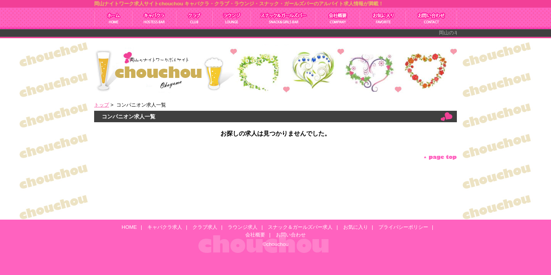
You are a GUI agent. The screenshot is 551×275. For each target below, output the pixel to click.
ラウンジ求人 (232, 18)
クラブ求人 (194, 18)
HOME (129, 227)
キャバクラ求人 (154, 18)
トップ (101, 105)
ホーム (113, 18)
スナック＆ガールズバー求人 (283, 18)
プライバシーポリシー (403, 227)
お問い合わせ (431, 18)
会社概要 (338, 18)
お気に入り (383, 18)
